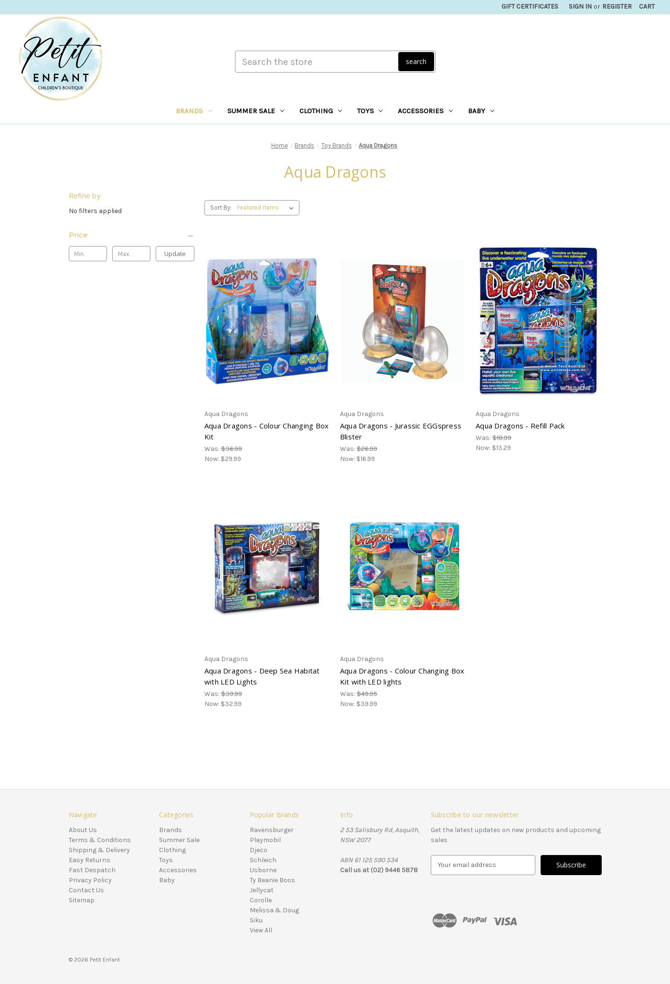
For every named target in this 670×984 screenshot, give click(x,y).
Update (175, 253)
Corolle (261, 900)
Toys (370, 111)
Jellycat (262, 890)
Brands (194, 111)
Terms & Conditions (100, 840)
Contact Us (86, 890)
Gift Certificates (529, 6)
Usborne (263, 870)
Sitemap (82, 900)
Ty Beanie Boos (272, 880)
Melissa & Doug (274, 910)
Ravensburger (272, 830)
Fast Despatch (92, 870)
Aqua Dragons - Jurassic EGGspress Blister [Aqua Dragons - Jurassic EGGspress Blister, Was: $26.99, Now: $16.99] (400, 431)
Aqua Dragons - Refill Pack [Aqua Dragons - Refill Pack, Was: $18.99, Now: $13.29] (520, 425)
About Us (83, 830)
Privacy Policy (90, 880)
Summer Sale (255, 111)
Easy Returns (89, 860)
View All (261, 930)
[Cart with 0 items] (647, 6)
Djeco (258, 850)
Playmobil (265, 840)
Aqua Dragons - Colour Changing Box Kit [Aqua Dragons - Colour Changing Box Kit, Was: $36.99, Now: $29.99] (266, 431)
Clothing (320, 111)
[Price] (131, 235)
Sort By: (221, 207)
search (416, 61)
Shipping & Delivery (99, 850)
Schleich (263, 860)
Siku (256, 920)
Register (617, 6)
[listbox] (267, 208)
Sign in (580, 6)
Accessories (425, 111)
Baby (481, 111)
